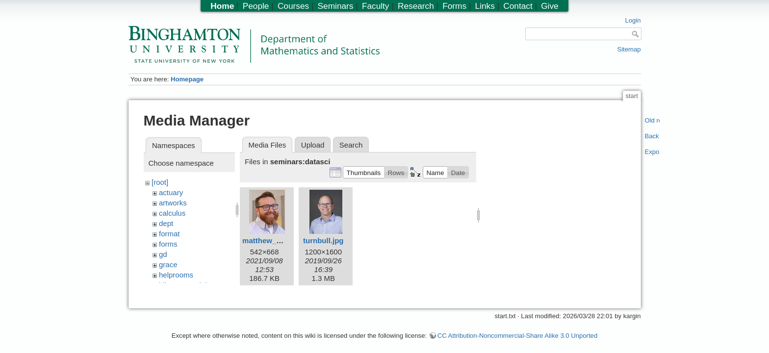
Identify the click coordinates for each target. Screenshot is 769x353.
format (169, 233)
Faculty (375, 6)
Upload (313, 145)
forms (168, 244)
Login (633, 20)
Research (416, 6)
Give (549, 6)
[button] (363, 172)
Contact (517, 6)
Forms (454, 6)
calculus (172, 213)
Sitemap (629, 49)
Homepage (187, 79)
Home (222, 6)
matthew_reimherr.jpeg (282, 240)
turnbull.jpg (323, 240)
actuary (171, 192)
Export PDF (652, 151)
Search (351, 145)
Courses (293, 6)
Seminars (336, 6)
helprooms (176, 275)
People (256, 6)
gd (163, 254)
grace (168, 264)
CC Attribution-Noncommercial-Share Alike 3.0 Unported (517, 330)
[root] (160, 182)
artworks (173, 203)
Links (485, 6)
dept (166, 223)
